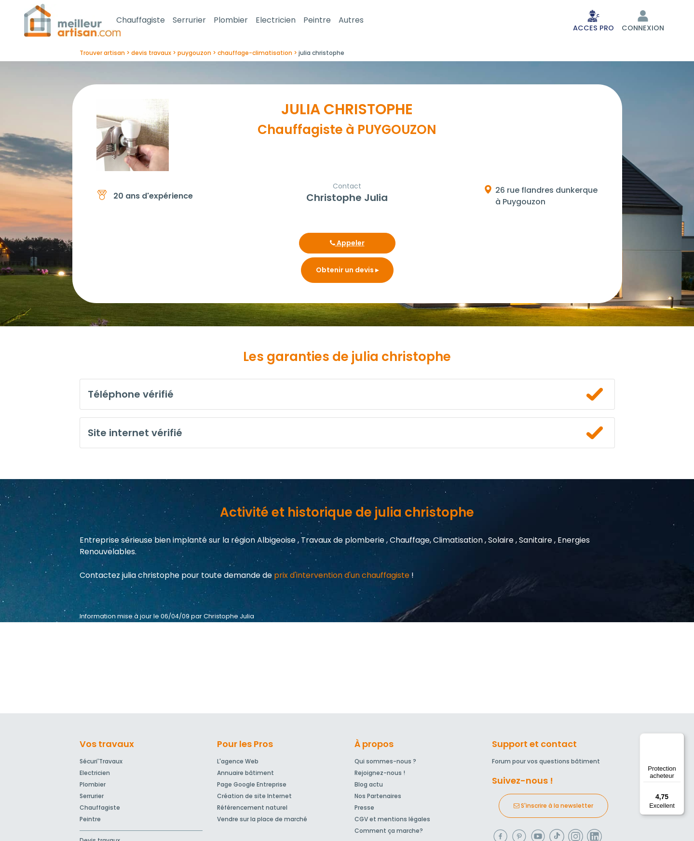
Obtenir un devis (347, 272)
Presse (364, 809)
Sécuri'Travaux (101, 763)
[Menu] (678, 739)
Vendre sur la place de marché (262, 821)
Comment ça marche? (388, 832)
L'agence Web (238, 763)
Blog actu (368, 786)
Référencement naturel (252, 809)
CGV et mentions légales (392, 821)
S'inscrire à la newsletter (553, 807)
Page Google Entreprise (251, 786)
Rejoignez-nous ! (379, 775)
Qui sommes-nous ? (385, 763)
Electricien (287, 21)
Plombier (242, 21)
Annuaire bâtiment (245, 775)
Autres (362, 21)
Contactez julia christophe (129, 577)
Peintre (328, 21)
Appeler (347, 245)
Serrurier (201, 21)
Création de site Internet (254, 798)
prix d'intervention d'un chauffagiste (341, 577)
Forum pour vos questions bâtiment (546, 763)
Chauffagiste (152, 21)
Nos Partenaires (377, 798)
